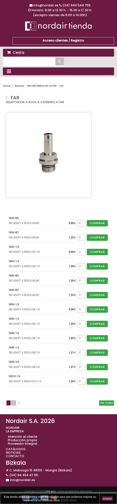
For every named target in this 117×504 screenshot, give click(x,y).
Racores (19, 85)
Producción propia (22, 440)
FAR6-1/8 (14, 304)
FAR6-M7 (14, 290)
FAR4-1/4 (14, 261)
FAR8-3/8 (14, 361)
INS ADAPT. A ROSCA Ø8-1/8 (24, 338)
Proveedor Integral (22, 443)
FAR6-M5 (14, 275)
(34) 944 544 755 (76, 5)
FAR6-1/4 (14, 318)
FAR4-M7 (14, 232)
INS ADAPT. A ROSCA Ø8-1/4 (24, 352)
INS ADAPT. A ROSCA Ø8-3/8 (24, 367)
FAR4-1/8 (14, 246)
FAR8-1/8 (14, 333)
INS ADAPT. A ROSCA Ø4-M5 (24, 223)
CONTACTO (15, 456)
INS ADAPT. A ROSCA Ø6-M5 (24, 280)
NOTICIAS (13, 452)
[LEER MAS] (68, 500)
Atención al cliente (22, 436)
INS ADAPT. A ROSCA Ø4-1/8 (24, 251)
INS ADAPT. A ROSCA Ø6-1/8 (24, 309)
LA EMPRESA (15, 431)
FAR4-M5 (14, 218)
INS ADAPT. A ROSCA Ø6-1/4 (24, 323)
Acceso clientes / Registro (63, 40)
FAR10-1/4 (14, 376)
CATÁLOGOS (16, 449)
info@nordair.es (46, 5)
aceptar (107, 498)
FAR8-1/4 (14, 347)
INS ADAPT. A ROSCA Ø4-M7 (24, 237)
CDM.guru (50, 491)
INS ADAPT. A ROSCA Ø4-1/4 (24, 266)
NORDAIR (13, 427)
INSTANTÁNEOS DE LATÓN (41, 85)
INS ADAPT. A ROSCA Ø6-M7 (24, 295)
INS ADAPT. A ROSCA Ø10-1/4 (25, 381)
